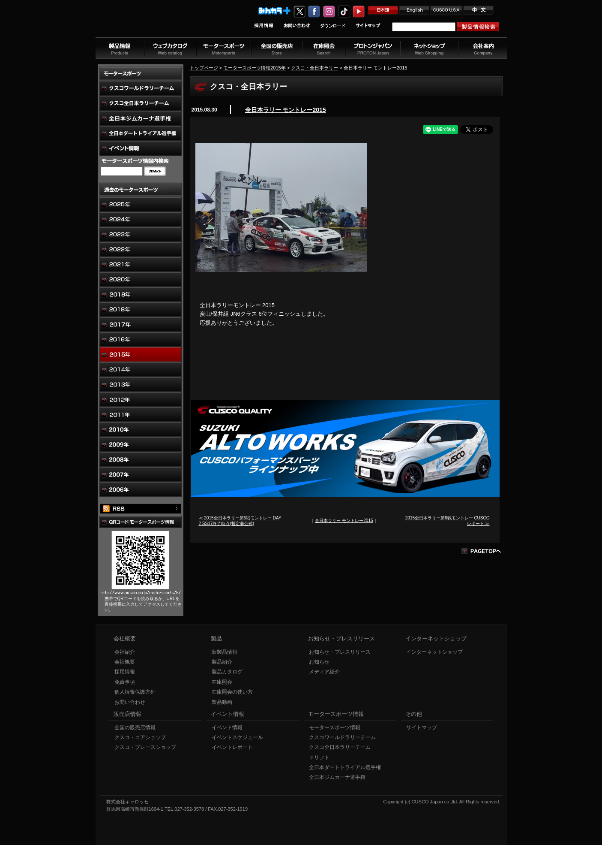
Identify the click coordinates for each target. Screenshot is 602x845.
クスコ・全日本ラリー (314, 67)
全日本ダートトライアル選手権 (345, 767)
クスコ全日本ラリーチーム (340, 747)
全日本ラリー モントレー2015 (285, 109)
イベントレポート (232, 747)
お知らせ (319, 662)
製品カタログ (227, 672)
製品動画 (222, 702)
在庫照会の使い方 (232, 692)
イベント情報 (227, 727)
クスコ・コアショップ (140, 737)
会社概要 (124, 662)
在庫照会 (222, 682)
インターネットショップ (434, 652)
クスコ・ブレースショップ (145, 747)
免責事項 (124, 682)
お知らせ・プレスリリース (340, 652)
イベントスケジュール (237, 737)
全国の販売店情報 (135, 727)
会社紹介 (124, 652)
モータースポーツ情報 (334, 727)
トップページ (204, 67)
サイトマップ (421, 727)
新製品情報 (224, 652)
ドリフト (319, 757)
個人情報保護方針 (135, 692)
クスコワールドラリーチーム (342, 737)
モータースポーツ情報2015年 (254, 67)
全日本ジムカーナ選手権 (337, 777)
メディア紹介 (324, 672)
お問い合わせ (129, 702)
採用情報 (124, 672)
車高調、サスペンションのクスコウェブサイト (152, 23)
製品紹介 (222, 662)
